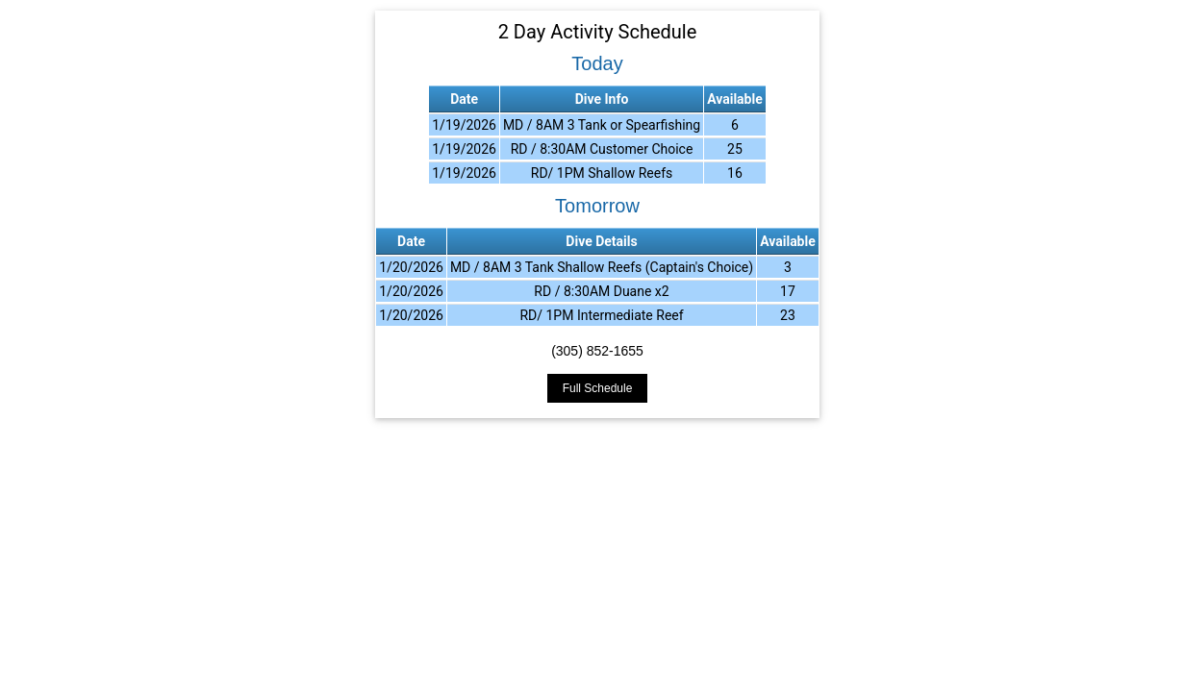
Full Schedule (598, 388)
